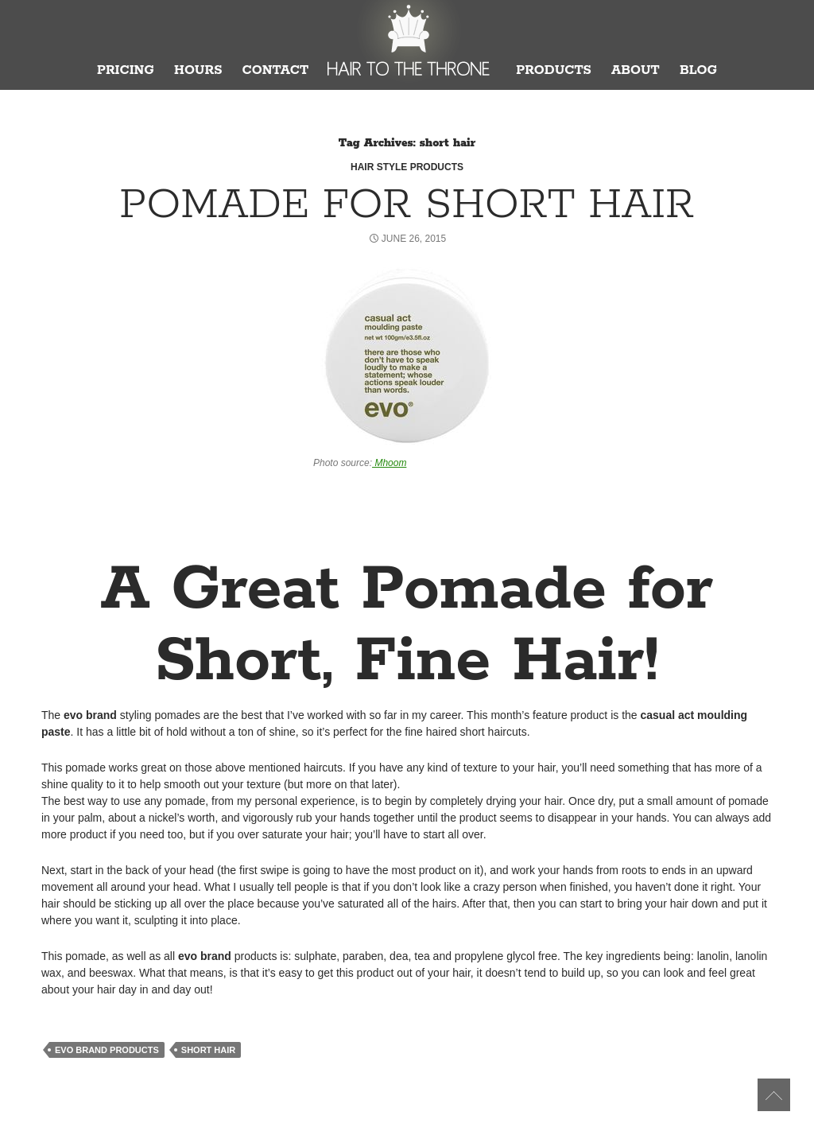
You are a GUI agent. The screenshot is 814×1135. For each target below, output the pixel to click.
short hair (208, 1050)
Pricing (125, 70)
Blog (698, 70)
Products (553, 70)
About (635, 70)
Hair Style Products (407, 167)
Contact (275, 70)
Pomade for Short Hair (407, 205)
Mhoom (389, 462)
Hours (198, 70)
